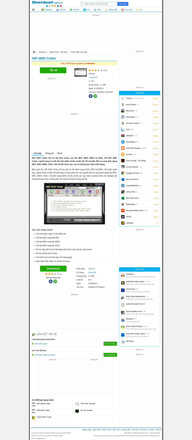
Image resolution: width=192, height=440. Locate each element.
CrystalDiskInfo (133, 185)
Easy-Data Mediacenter (137, 296)
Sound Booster (134, 167)
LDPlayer (130, 223)
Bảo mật (116, 430)
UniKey (135, 99)
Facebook (143, 430)
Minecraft (132, 111)
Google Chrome (134, 173)
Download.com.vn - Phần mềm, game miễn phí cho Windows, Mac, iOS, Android (47, 3)
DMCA (158, 430)
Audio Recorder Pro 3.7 (135, 304)
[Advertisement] (96, 34)
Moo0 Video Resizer (136, 326)
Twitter (151, 430)
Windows (42, 52)
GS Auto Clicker (134, 123)
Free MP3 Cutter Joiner (137, 334)
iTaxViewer (132, 117)
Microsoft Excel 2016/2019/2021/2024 (135, 199)
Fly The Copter (86, 410)
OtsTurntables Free (136, 311)
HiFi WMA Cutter (43, 403)
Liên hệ (135, 430)
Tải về (59, 153)
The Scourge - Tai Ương (136, 161)
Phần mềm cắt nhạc (79, 52)
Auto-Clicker (132, 104)
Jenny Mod (132, 192)
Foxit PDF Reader (136, 148)
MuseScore (132, 289)
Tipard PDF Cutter (44, 417)
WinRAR (131, 136)
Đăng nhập (86, 430)
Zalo (130, 129)
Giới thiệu (37, 153)
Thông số (49, 153)
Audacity (131, 274)
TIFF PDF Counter (87, 403)
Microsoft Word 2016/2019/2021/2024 (135, 180)
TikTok (128, 217)
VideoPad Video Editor (138, 281)
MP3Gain (130, 341)
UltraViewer (132, 142)
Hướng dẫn (125, 430)
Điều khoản (106, 430)
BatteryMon (132, 204)
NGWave (131, 319)
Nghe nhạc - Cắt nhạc (59, 52)
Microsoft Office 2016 (137, 211)
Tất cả (35, 10)
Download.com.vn (33, 52)
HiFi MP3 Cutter (43, 410)
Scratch (131, 154)
